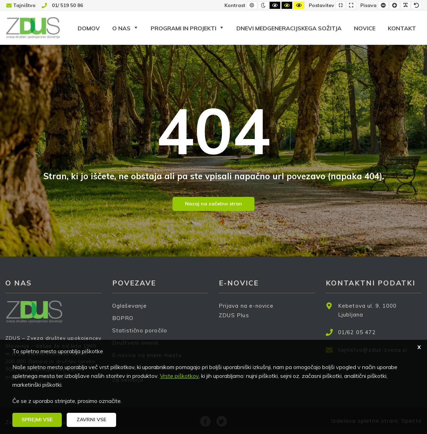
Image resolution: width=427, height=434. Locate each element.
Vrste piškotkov (179, 375)
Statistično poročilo (140, 330)
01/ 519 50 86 (67, 5)
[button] (37, 420)
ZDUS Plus (236, 320)
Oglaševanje (129, 305)
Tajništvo (24, 5)
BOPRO (123, 318)
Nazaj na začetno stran (213, 203)
